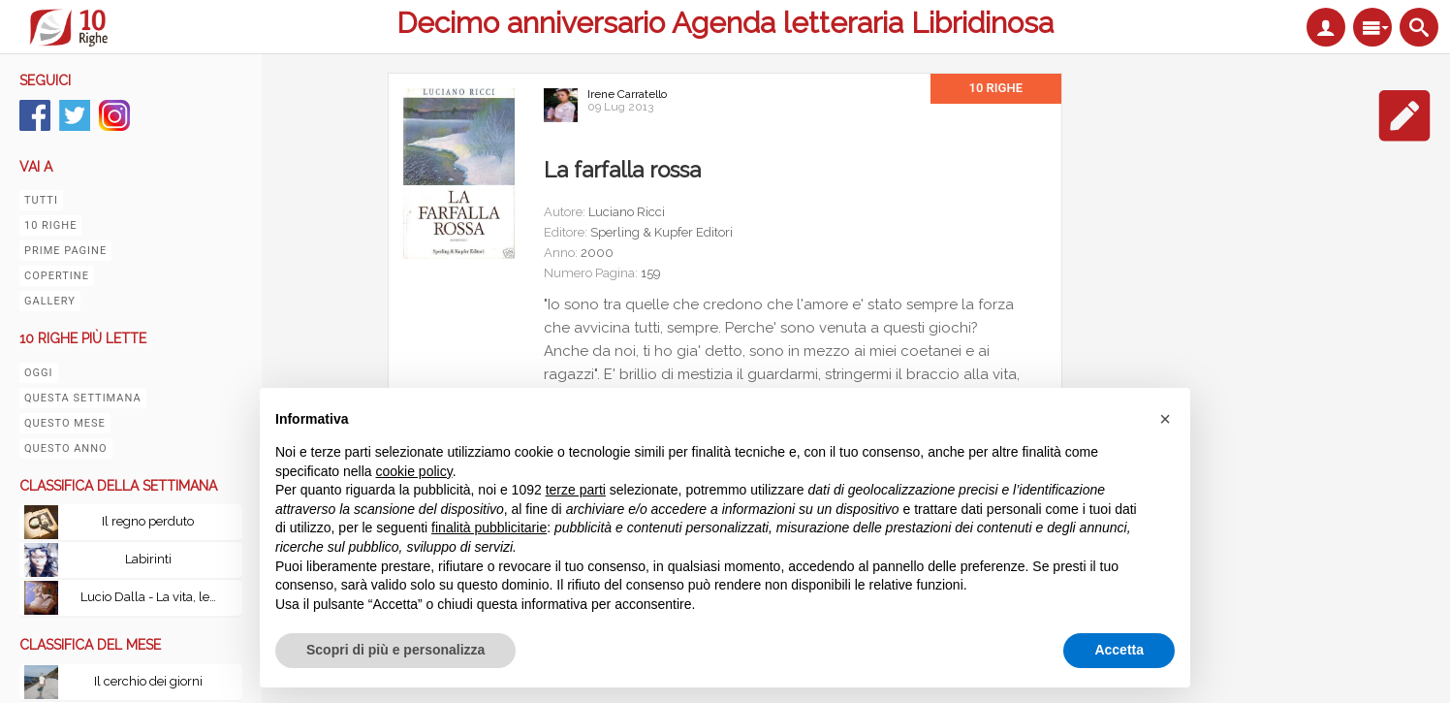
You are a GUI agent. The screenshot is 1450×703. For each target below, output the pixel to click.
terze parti (576, 489)
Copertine (56, 276)
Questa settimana (83, 398)
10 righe (50, 225)
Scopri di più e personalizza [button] (395, 649)
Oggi (38, 373)
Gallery (50, 301)
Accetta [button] (1119, 649)
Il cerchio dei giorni (148, 681)
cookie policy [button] (414, 471)
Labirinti (148, 559)
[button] (1165, 418)
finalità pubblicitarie (489, 527)
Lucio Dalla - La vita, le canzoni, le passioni (153, 597)
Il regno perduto (148, 521)
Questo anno (66, 448)
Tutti (41, 200)
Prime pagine (65, 250)
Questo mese (65, 423)
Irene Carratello (627, 94)
